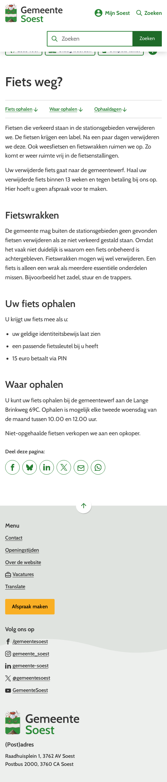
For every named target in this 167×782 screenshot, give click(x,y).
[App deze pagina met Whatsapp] (98, 467)
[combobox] (104, 38)
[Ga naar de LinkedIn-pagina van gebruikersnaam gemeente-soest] (26, 665)
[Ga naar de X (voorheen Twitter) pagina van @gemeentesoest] (27, 677)
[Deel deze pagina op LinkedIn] (46, 467)
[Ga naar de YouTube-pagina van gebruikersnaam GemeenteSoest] (26, 690)
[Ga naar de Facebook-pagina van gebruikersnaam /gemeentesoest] (26, 641)
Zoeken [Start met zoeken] (147, 38)
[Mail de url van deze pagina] (81, 467)
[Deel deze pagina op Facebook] (12, 467)
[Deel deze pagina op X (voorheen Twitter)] (64, 467)
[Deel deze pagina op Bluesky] (29, 467)
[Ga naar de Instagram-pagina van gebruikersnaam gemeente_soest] (27, 653)
